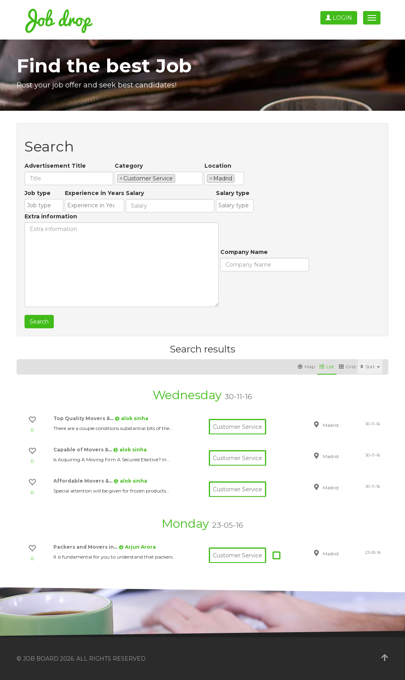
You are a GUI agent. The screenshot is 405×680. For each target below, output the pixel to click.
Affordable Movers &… (83, 481)
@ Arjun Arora (137, 547)
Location (217, 165)
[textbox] (179, 178)
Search (39, 321)
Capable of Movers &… (83, 450)
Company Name (244, 252)
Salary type (233, 193)
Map (306, 366)
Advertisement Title (55, 165)
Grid (347, 366)
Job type (38, 193)
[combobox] (159, 178)
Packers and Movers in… (86, 547)
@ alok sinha (131, 418)
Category (129, 165)
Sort (370, 366)
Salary (135, 193)
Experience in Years (94, 193)
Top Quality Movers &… (84, 418)
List (327, 366)
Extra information (51, 216)
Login (339, 17)
